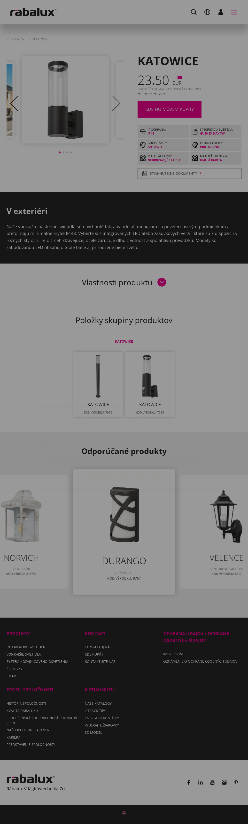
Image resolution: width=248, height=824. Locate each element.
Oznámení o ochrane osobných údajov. (175, 418)
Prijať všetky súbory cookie (124, 445)
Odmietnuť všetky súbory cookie (160, 433)
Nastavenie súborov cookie (82, 433)
